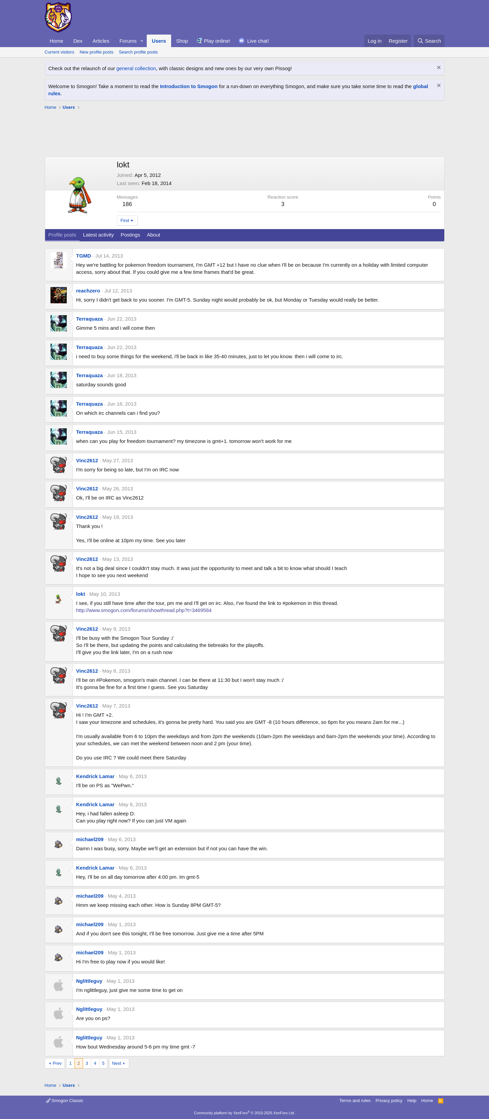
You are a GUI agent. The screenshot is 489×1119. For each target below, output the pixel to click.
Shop (182, 41)
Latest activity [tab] (98, 235)
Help (411, 1100)
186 (127, 204)
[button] (142, 41)
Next (116, 1063)
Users (159, 41)
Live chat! (258, 41)
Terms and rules (354, 1100)
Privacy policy (388, 1100)
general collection (136, 68)
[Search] (429, 41)
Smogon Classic (65, 1100)
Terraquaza (89, 319)
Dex (78, 41)
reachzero (88, 290)
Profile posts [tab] (62, 235)
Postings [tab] (130, 235)
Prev (57, 1063)
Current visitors (59, 52)
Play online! (217, 41)
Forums (128, 41)
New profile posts (97, 52)
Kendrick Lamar (95, 776)
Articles (101, 41)
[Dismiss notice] (438, 68)
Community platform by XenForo (244, 1113)
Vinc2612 (87, 460)
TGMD (83, 256)
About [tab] (153, 235)
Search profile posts (138, 52)
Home (56, 41)
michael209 (90, 839)
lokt (80, 594)
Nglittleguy (89, 981)
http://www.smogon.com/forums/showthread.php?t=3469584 (144, 610)
